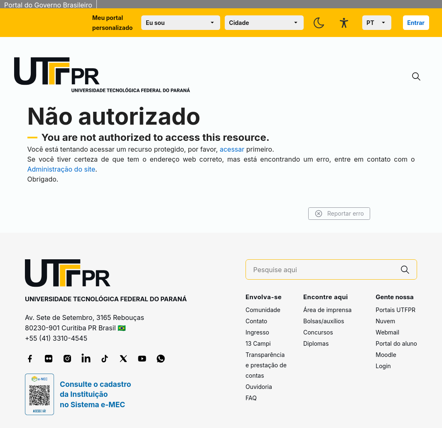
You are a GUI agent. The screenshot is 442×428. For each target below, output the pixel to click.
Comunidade (263, 309)
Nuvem (385, 321)
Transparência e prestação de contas (266, 365)
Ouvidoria (259, 386)
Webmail (387, 332)
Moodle (386, 354)
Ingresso (257, 332)
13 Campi (258, 343)
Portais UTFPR (395, 309)
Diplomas (316, 343)
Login (383, 365)
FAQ (251, 397)
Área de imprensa (327, 309)
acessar (232, 149)
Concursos (318, 332)
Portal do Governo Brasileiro (48, 5)
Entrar (416, 22)
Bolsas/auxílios (323, 321)
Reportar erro (339, 213)
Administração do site (61, 169)
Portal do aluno (396, 343)
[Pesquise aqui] (323, 270)
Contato (256, 321)
